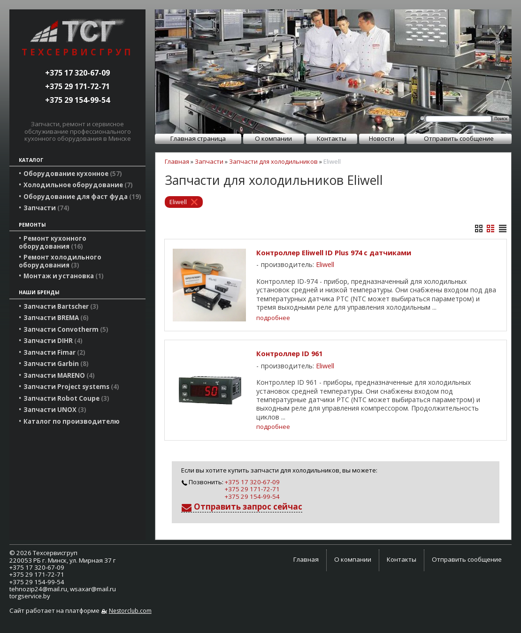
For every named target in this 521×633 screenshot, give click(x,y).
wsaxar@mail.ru (93, 589)
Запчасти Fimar (54, 352)
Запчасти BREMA (56, 317)
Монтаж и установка (63, 276)
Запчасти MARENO (59, 375)
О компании (273, 138)
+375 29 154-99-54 (77, 100)
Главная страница (198, 138)
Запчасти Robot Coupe (66, 398)
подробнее (273, 317)
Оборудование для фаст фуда (82, 196)
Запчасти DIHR (53, 340)
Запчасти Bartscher (61, 306)
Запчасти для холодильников (273, 161)
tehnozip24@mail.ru (38, 589)
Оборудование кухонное (72, 173)
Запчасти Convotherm (65, 329)
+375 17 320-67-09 (77, 73)
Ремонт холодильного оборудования (60, 261)
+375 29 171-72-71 (77, 86)
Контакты (331, 138)
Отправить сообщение (459, 138)
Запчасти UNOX (54, 409)
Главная (177, 161)
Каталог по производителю (71, 421)
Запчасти (46, 208)
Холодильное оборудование (78, 185)
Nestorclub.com (130, 611)
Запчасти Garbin (56, 363)
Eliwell (178, 202)
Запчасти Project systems (71, 386)
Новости (381, 138)
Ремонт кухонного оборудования (52, 242)
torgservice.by (29, 596)
